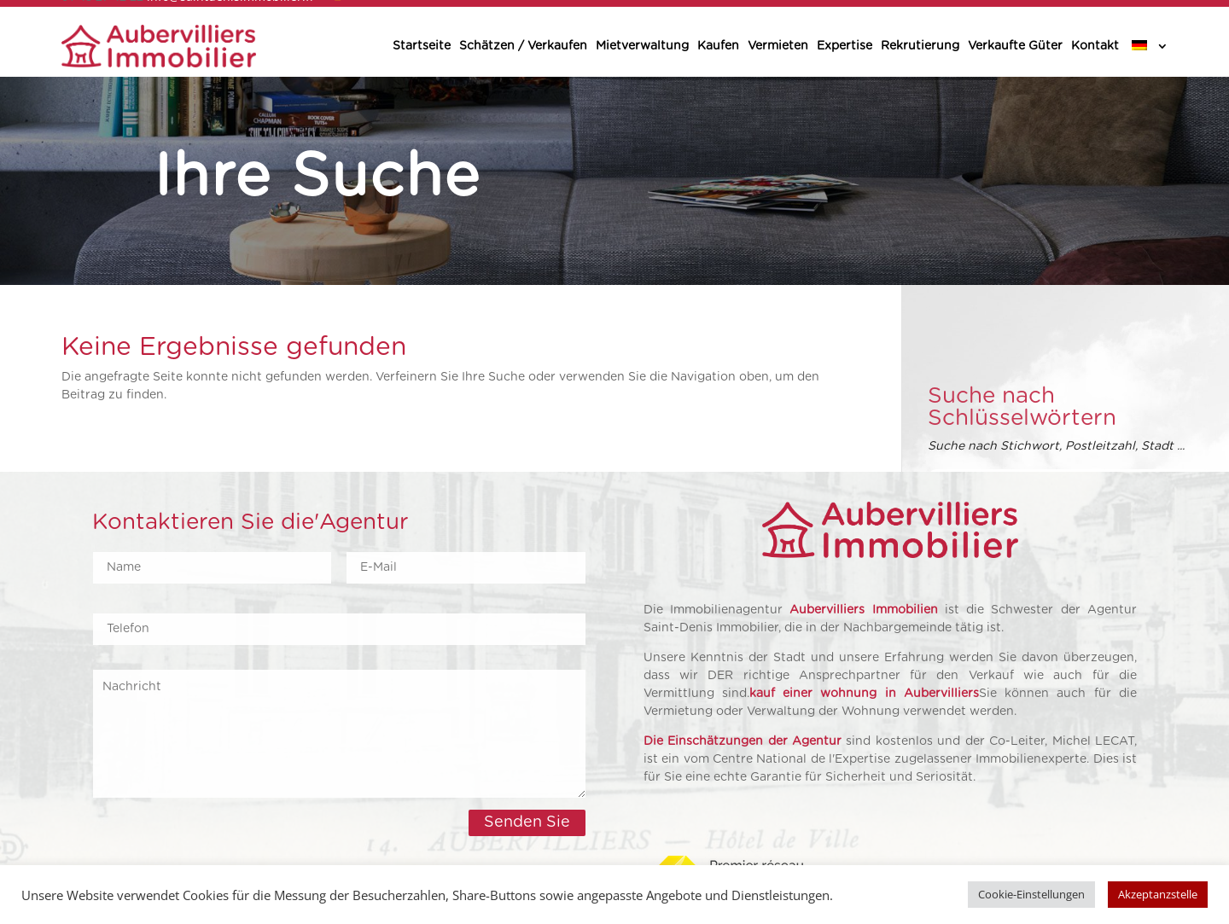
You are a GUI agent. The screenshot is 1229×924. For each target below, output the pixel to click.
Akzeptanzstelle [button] (1157, 894)
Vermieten (778, 46)
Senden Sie (527, 822)
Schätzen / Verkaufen (523, 46)
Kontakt (1095, 46)
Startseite (422, 46)
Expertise (844, 46)
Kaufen (718, 46)
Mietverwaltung (642, 46)
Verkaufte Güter (1015, 46)
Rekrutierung (920, 46)
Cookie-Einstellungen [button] (1031, 894)
